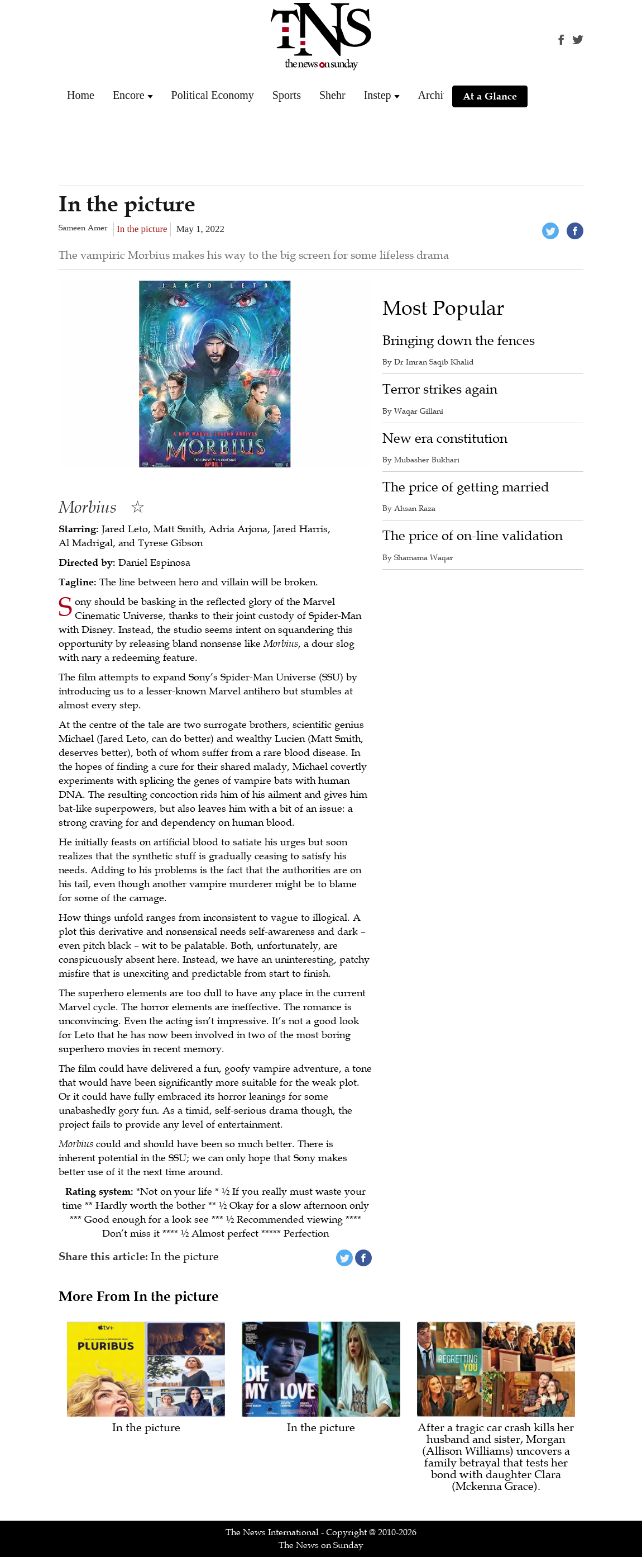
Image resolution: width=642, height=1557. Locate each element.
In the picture (142, 229)
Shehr (332, 95)
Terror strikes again (439, 389)
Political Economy (212, 95)
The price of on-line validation (472, 536)
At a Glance (490, 96)
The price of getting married (465, 487)
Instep (377, 95)
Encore (129, 95)
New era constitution (444, 438)
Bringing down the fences (458, 341)
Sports (286, 95)
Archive (436, 95)
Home (80, 95)
